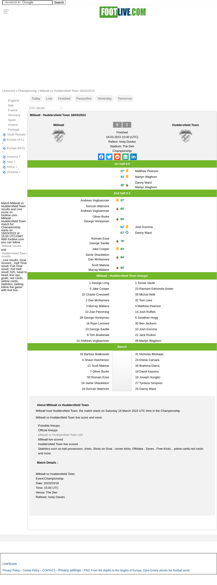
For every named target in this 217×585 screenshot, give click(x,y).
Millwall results (11, 246)
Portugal (13, 129)
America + (11, 157)
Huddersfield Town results (14, 255)
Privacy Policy (11, 570)
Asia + (8, 162)
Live (49, 98)
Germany (14, 115)
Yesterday (105, 98)
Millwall (59, 125)
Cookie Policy (31, 570)
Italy (11, 105)
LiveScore (10, 564)
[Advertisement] (108, 52)
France (12, 110)
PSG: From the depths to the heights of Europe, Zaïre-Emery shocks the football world (136, 570)
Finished (64, 98)
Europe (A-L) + (13, 141)
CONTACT (48, 570)
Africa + (9, 167)
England (13, 100)
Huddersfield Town (185, 125)
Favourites (83, 98)
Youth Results (13, 134)
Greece (13, 124)
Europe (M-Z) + (13, 150)
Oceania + (11, 172)
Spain (12, 120)
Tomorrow (125, 98)
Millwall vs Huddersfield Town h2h (60, 435)
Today (36, 98)
